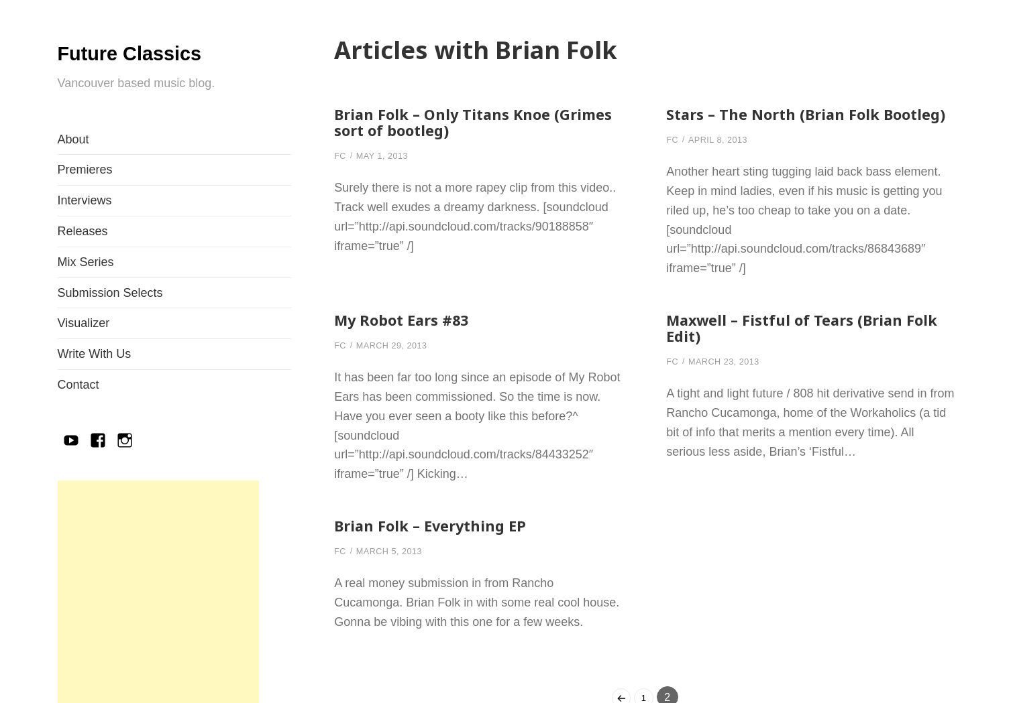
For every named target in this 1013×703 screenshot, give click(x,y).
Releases (83, 263)
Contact (78, 417)
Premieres (85, 201)
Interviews (85, 232)
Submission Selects (110, 325)
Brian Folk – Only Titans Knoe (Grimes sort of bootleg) (450, 122)
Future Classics (123, 65)
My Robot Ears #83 (408, 335)
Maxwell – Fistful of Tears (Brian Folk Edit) (794, 343)
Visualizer (84, 355)
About (73, 171)
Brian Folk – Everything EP (437, 540)
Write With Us (94, 386)
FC (341, 155)
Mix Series (86, 294)
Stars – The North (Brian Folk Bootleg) (781, 122)
